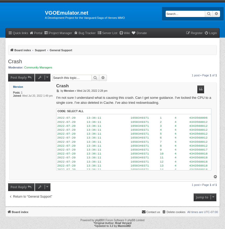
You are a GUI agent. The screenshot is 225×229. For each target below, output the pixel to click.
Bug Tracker (85, 33)
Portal (35, 33)
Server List (107, 33)
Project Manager (58, 33)
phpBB (99, 220)
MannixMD (124, 226)
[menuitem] (210, 33)
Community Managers (38, 67)
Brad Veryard (123, 223)
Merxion (18, 86)
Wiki (124, 33)
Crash (15, 61)
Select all (75, 111)
